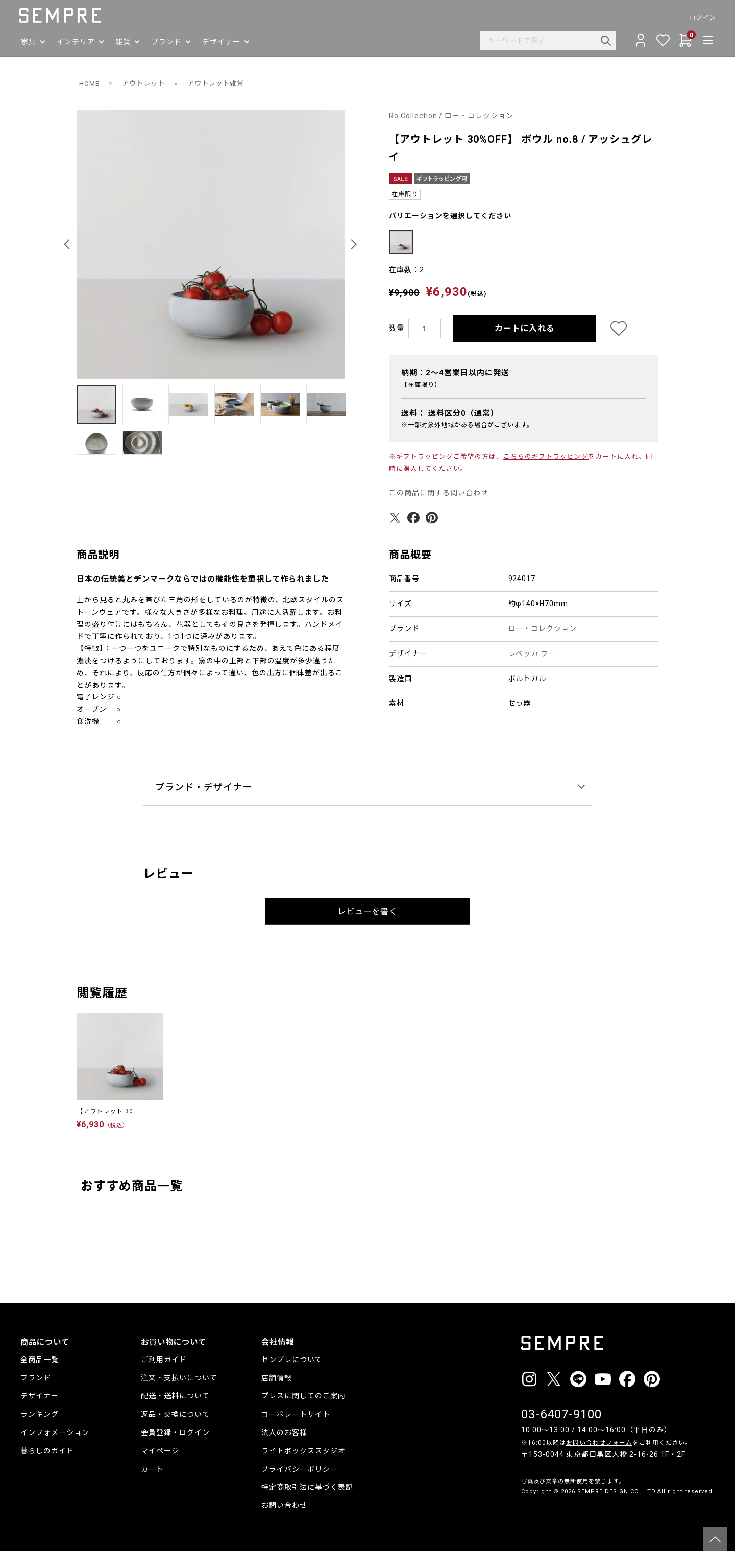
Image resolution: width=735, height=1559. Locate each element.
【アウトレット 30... (108, 1119)
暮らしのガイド (47, 1459)
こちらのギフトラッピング (546, 464)
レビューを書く (367, 919)
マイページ (160, 1459)
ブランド (35, 1385)
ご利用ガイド (164, 1368)
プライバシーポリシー (299, 1477)
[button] (68, 244)
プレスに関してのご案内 (303, 1404)
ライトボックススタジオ (303, 1459)
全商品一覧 (39, 1368)
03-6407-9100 (561, 1422)
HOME (90, 83)
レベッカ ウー (532, 662)
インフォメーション (54, 1441)
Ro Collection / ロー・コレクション (451, 116)
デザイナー (39, 1404)
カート (152, 1477)
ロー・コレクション (542, 637)
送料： (450, 420)
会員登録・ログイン (175, 1441)
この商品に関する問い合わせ (438, 501)
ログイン (701, 17)
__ (524, 1518)
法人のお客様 (284, 1441)
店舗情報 (276, 1385)
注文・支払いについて (179, 1385)
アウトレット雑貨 (222, 83)
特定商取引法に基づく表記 (307, 1495)
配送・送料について (175, 1404)
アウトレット (146, 83)
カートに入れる (525, 336)
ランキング (39, 1422)
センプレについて (292, 1368)
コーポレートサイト (295, 1422)
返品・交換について (175, 1422)
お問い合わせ (284, 1514)
